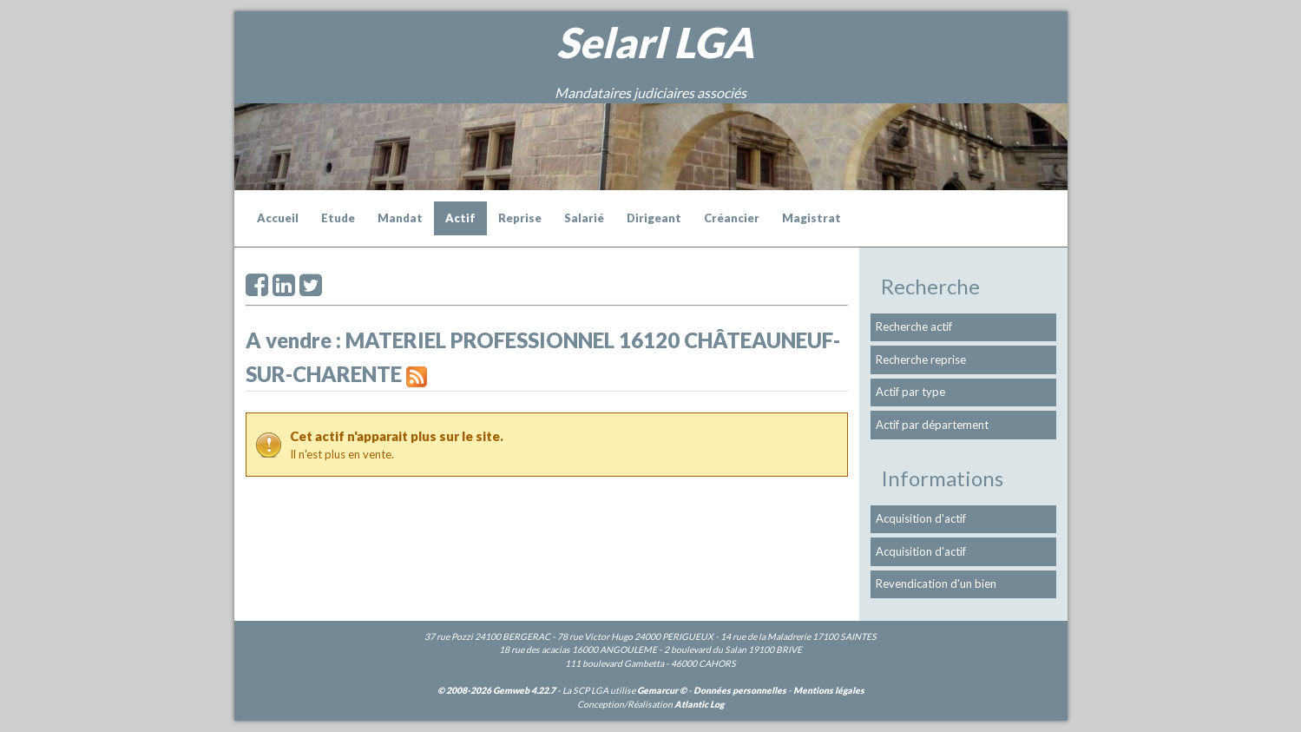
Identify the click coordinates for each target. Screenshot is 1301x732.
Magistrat (811, 218)
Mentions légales (828, 690)
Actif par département (932, 425)
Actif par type (910, 392)
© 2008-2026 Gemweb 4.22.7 (496, 690)
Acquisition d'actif (921, 518)
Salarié (584, 218)
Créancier (731, 218)
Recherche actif (914, 326)
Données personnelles (739, 690)
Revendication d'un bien (936, 583)
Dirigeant (654, 218)
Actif (460, 218)
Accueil (278, 218)
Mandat (400, 218)
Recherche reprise (921, 359)
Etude (338, 218)
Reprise (520, 218)
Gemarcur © (662, 690)
